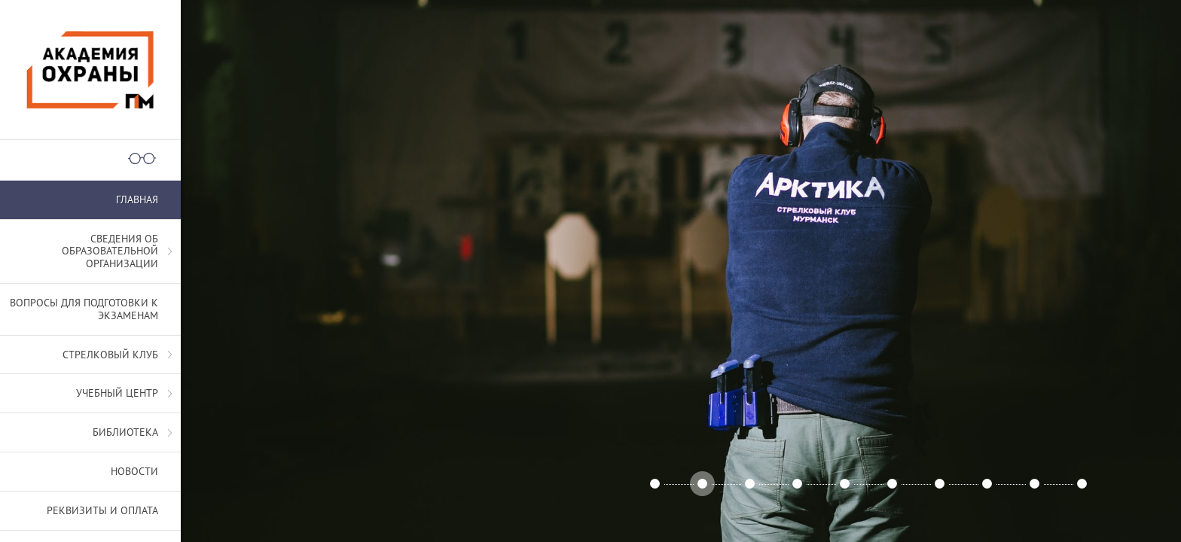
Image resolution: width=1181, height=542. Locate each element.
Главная (137, 199)
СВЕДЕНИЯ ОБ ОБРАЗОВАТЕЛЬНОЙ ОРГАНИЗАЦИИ (110, 251)
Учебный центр (117, 393)
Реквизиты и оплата (102, 510)
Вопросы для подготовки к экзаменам (84, 309)
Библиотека (125, 432)
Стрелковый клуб (110, 354)
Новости (134, 471)
